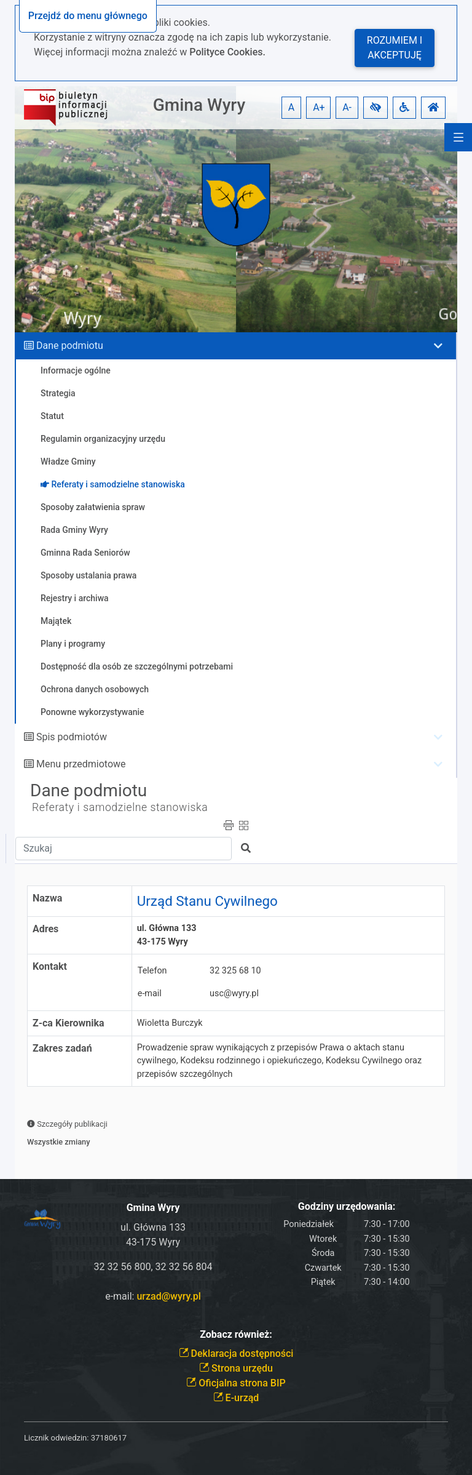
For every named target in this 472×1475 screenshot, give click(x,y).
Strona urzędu (236, 1368)
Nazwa (47, 898)
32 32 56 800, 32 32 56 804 (153, 1267)
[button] (375, 108)
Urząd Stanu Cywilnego (207, 901)
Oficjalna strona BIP (235, 1383)
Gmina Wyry (199, 105)
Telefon (152, 970)
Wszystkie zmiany (58, 1141)
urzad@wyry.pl (168, 1296)
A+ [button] (319, 107)
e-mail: (153, 1296)
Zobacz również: (236, 1334)
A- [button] (347, 107)
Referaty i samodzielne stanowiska (120, 807)
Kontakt (50, 966)
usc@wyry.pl (234, 993)
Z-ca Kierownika (68, 1023)
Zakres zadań (62, 1048)
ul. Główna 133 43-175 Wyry (169, 935)
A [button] (291, 107)
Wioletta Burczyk (170, 1023)
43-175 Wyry (153, 1242)
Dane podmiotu (69, 345)
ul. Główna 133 (153, 1227)
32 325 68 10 (235, 970)
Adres (45, 929)
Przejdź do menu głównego (88, 16)
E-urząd (236, 1398)
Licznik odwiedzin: (56, 1437)
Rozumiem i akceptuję (394, 47)
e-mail (150, 993)
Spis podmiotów (71, 737)
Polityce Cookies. (227, 52)
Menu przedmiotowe (81, 764)
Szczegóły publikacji (67, 1124)
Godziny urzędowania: (346, 1206)
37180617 (109, 1437)
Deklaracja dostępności (236, 1353)
